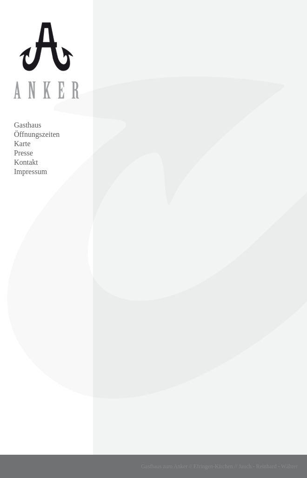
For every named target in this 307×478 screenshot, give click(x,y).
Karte (22, 144)
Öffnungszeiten (37, 134)
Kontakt (26, 162)
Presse (23, 153)
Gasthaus (27, 125)
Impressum (30, 171)
